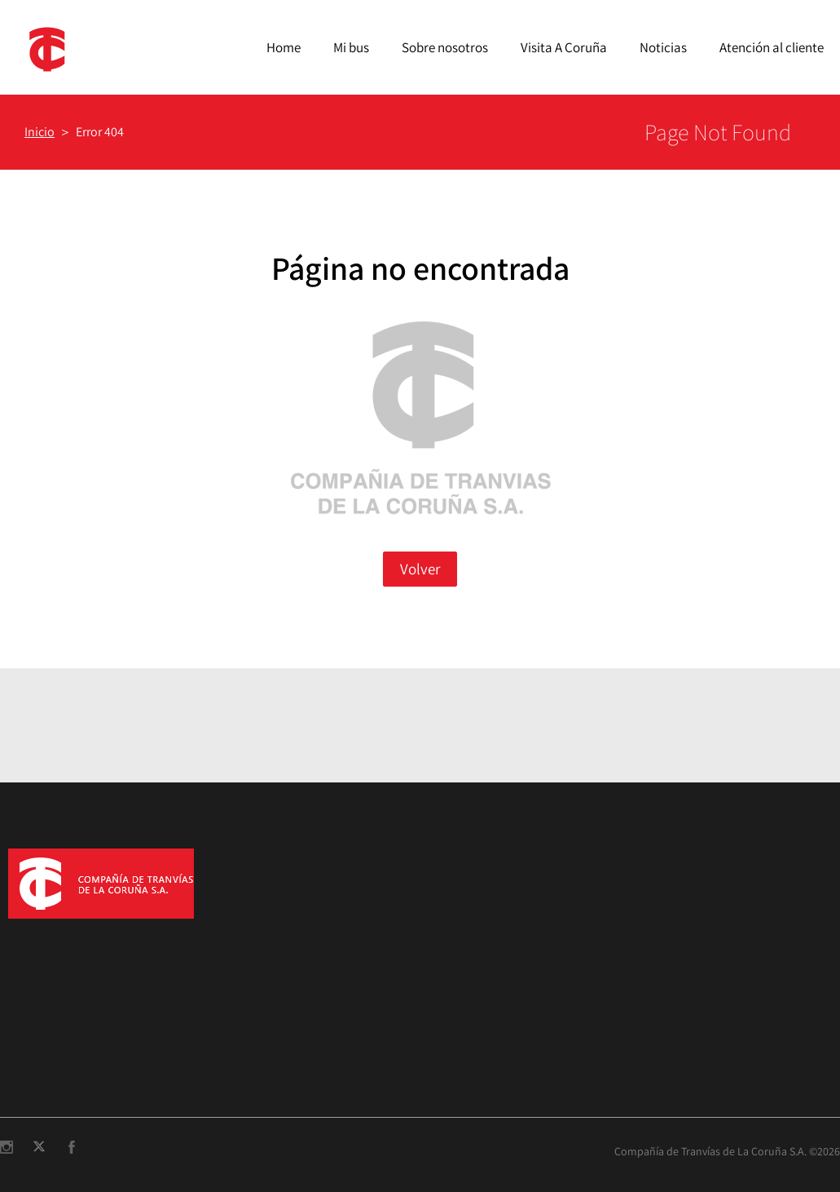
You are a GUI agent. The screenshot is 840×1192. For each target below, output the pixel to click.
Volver (420, 568)
